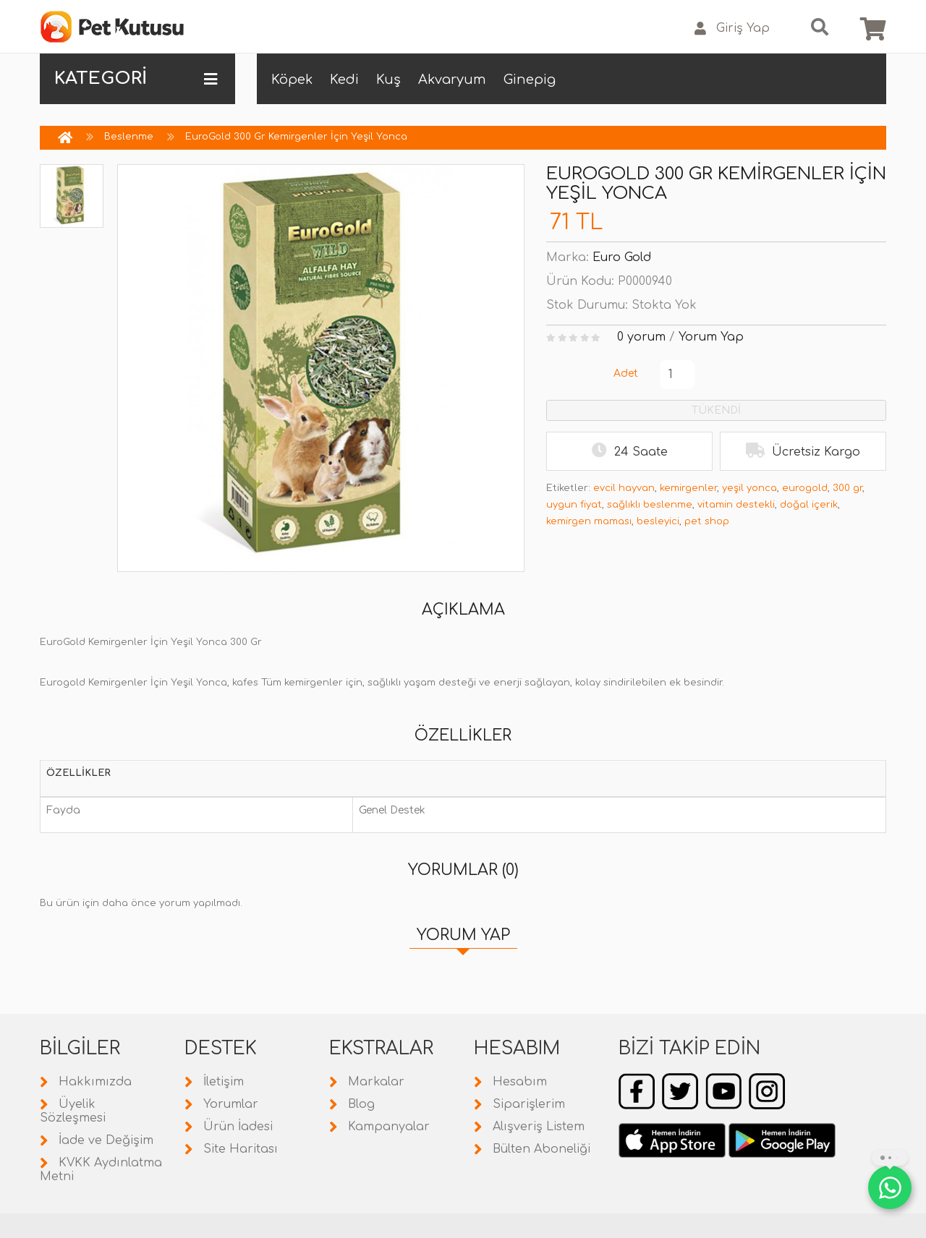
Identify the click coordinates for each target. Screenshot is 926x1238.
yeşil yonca (749, 488)
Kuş (388, 79)
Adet (625, 373)
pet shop (706, 521)
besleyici (658, 521)
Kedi (344, 79)
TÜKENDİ (716, 410)
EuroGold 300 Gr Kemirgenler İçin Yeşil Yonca (296, 137)
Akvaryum (452, 79)
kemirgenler (688, 488)
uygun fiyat (574, 505)
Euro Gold (621, 257)
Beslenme (128, 137)
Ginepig (530, 79)
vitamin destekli (736, 505)
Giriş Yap (732, 28)
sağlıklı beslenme (649, 505)
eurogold (805, 488)
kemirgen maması (589, 521)
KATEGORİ (135, 79)
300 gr (847, 488)
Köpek (292, 79)
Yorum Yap (711, 336)
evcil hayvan (624, 488)
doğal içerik (809, 505)
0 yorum (641, 336)
